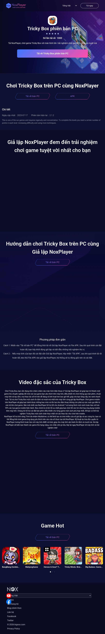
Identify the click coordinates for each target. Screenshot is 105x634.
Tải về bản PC (33, 96)
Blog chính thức (14, 608)
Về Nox (10, 600)
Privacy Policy (13, 628)
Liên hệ (10, 612)
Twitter (10, 620)
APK (72, 96)
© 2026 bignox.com (16, 624)
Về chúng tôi (13, 604)
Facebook (11, 616)
